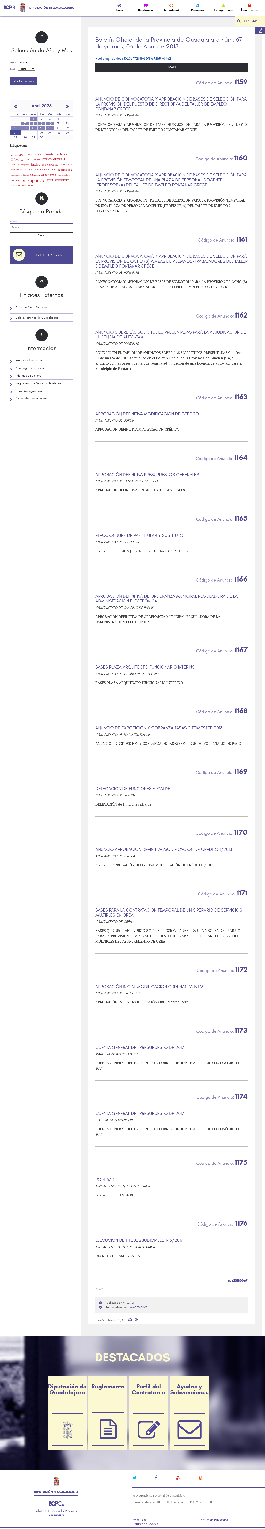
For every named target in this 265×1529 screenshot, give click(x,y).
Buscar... (14, 221)
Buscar (41, 235)
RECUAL (50, 180)
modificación (65, 169)
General (128, 1303)
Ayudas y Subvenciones (189, 1389)
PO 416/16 (105, 1179)
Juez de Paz (29, 170)
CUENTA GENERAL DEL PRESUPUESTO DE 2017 (139, 1047)
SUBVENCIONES (62, 180)
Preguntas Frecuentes (29, 360)
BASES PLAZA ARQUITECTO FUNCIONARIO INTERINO (145, 667)
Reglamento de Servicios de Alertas (38, 383)
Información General (29, 375)
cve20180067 (138, 1307)
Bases (57, 154)
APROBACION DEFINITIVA (34, 154)
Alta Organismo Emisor (30, 368)
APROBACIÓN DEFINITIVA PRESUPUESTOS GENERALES (147, 474)
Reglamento (107, 1386)
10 (50, 124)
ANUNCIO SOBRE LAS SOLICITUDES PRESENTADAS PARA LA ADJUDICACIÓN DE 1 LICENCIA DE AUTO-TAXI (170, 335)
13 (15, 128)
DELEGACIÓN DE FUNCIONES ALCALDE (132, 788)
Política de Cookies (145, 1524)
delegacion (25, 164)
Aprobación (49, 154)
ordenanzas (15, 180)
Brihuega (63, 154)
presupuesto (33, 180)
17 (50, 128)
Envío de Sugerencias (29, 391)
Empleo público (50, 164)
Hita (22, 170)
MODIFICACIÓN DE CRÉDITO (46, 170)
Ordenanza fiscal (64, 175)
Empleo (35, 164)
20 (15, 133)
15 (33, 128)
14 (25, 128)
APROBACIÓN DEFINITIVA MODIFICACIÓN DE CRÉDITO (147, 414)
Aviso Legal (140, 1520)
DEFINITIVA (15, 165)
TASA (24, 185)
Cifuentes (17, 159)
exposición (15, 170)
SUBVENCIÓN (16, 185)
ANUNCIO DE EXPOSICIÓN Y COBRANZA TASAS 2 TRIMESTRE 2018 (159, 728)
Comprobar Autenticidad (32, 398)
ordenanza (48, 175)
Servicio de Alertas (47, 255)
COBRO (27, 159)
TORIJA (30, 185)
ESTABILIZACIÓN (66, 164)
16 (41, 128)
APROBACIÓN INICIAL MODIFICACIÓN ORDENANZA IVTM (149, 986)
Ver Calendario (24, 81)
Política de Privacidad (213, 1520)
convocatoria (36, 159)
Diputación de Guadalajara (67, 1389)
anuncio (17, 154)
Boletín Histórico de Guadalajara (37, 317)
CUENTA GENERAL (54, 159)
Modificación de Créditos (20, 175)
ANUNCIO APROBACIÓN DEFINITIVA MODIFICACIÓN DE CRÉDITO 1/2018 (163, 849)
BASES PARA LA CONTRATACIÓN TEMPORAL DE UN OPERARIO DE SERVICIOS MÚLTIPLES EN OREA (168, 913)
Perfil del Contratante (148, 1389)
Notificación (35, 175)
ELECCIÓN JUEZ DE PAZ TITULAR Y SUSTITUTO (139, 535)
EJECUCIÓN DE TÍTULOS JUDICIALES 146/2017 (139, 1240)
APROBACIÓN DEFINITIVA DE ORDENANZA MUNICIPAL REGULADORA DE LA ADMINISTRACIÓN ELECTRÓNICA (166, 599)
